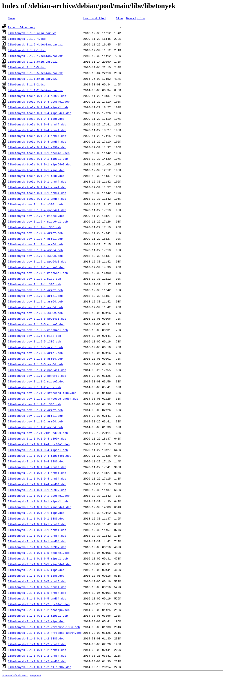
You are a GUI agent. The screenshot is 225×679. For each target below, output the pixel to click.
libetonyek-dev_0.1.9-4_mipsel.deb (36, 216)
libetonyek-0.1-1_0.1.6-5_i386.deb (36, 576)
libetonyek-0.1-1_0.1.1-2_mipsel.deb (38, 615)
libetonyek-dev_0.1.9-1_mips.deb (34, 279)
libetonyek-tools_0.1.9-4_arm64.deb (37, 136)
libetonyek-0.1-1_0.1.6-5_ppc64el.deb (39, 553)
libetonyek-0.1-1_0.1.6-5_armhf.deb (37, 581)
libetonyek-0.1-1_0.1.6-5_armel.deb (37, 587)
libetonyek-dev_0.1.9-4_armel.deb (35, 239)
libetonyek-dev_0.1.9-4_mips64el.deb (38, 221)
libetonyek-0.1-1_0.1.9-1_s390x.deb (37, 490)
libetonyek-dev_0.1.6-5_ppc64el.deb (37, 318)
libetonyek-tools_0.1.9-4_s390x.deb (37, 96)
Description (135, 18)
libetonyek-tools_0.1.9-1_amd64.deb (37, 199)
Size (119, 18)
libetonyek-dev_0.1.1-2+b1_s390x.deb (38, 433)
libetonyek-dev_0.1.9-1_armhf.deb (35, 290)
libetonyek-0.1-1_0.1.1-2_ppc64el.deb (39, 604)
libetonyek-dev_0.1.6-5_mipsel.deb (36, 324)
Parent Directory (21, 27)
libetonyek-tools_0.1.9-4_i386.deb (36, 119)
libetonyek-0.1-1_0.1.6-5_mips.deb (36, 570)
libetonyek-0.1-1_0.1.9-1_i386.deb (36, 518)
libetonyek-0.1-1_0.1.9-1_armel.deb (37, 530)
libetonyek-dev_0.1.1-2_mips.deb (34, 387)
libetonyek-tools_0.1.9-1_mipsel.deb (38, 159)
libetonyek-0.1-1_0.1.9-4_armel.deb (37, 473)
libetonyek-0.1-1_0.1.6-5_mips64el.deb (39, 564)
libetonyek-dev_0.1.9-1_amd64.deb (35, 307)
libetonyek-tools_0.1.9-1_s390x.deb (37, 147)
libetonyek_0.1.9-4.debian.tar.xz (35, 44)
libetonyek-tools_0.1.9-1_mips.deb (36, 170)
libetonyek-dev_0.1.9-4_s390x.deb (35, 204)
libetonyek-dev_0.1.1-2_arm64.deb (35, 421)
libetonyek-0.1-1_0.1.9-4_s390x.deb (37, 438)
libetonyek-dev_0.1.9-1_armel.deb (35, 296)
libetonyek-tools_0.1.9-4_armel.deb (37, 130)
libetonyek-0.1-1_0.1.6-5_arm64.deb (37, 593)
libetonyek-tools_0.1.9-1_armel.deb (37, 187)
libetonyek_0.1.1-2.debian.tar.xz (35, 90)
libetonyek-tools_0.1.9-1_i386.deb (36, 176)
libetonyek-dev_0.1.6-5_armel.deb (35, 353)
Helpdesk (35, 675)
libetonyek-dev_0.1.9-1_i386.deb (34, 284)
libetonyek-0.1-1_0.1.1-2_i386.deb (36, 638)
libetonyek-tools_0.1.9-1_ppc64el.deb (39, 153)
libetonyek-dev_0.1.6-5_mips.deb (34, 336)
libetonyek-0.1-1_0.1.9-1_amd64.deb (37, 541)
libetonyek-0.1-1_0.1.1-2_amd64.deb (37, 661)
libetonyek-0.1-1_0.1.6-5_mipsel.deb (38, 558)
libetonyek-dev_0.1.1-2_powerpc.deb (37, 376)
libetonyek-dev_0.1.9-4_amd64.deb (35, 250)
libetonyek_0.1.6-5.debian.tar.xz (35, 73)
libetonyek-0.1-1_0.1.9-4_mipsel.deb (38, 450)
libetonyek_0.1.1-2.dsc (27, 84)
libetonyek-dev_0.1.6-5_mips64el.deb (38, 330)
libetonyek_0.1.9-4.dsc (27, 39)
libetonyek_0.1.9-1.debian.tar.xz (35, 56)
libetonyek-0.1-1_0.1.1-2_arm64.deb (37, 655)
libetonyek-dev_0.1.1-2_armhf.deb (35, 410)
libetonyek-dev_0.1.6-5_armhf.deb (35, 347)
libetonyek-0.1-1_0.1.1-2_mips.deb (36, 621)
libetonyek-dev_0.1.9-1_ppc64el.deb (37, 261)
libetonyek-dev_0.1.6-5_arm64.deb (35, 358)
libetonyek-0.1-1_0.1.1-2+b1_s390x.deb (39, 667)
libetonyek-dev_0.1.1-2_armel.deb (35, 416)
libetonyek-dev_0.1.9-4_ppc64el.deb (37, 210)
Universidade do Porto (15, 675)
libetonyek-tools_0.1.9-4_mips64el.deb (39, 113)
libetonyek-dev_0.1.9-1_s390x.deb (35, 256)
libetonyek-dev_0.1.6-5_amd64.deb (35, 364)
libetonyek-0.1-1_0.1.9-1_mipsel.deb (38, 501)
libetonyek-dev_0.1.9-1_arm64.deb (35, 301)
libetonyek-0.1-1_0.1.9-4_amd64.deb (37, 484)
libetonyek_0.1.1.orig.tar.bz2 (33, 79)
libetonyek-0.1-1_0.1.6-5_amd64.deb (37, 598)
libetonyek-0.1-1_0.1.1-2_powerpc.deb (39, 610)
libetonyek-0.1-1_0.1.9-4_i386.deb (36, 461)
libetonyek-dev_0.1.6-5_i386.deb (34, 341)
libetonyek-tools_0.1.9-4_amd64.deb (37, 141)
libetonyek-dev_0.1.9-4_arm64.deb (35, 244)
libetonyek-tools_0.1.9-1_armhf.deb (37, 181)
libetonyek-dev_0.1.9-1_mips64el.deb (38, 273)
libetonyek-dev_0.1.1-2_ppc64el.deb (37, 370)
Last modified (94, 18)
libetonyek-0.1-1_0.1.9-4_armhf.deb (37, 467)
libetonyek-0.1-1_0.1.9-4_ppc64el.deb (39, 444)
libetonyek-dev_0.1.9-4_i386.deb (34, 227)
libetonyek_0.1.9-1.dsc (27, 50)
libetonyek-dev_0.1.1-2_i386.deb (34, 404)
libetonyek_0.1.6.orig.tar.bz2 (33, 61)
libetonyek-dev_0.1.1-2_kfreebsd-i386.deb (42, 393)
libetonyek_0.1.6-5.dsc (27, 67)
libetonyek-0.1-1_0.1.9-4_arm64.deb (37, 478)
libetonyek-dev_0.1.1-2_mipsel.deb (36, 381)
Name (11, 18)
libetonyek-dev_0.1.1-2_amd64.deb (35, 427)
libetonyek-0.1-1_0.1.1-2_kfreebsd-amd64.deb (45, 633)
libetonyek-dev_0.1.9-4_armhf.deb (35, 233)
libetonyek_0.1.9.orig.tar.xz (32, 33)
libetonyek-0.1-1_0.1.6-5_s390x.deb (37, 547)
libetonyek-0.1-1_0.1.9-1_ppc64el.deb (39, 496)
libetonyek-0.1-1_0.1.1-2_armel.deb (37, 650)
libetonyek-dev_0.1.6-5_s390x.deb (35, 313)
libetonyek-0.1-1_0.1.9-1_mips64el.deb (39, 507)
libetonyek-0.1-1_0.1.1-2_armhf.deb (37, 644)
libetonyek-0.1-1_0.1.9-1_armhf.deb (37, 524)
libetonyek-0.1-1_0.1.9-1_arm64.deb (37, 536)
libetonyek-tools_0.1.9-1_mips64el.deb (39, 164)
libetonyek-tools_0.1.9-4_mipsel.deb (38, 107)
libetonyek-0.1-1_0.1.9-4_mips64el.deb (39, 456)
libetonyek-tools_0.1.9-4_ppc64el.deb (39, 101)
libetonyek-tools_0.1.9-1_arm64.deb (37, 193)
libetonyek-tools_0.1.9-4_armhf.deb (37, 124)
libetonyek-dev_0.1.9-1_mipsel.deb (36, 267)
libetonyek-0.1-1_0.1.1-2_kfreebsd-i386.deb (44, 627)
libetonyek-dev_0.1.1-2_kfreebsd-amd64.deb (43, 398)
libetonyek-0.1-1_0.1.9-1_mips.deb (36, 513)
